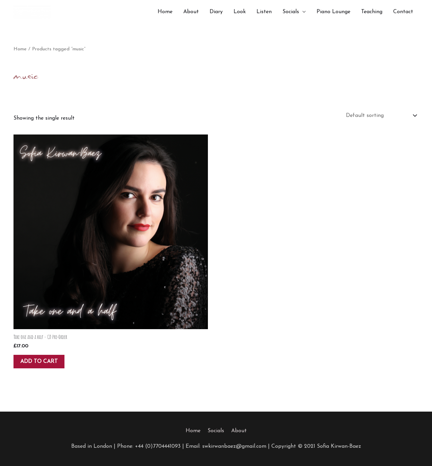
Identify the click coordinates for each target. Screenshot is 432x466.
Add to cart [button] (39, 361)
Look (240, 12)
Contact (403, 12)
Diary (216, 12)
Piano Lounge (333, 12)
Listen (264, 12)
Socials (290, 12)
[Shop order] (380, 115)
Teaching (371, 12)
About (191, 12)
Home (165, 12)
